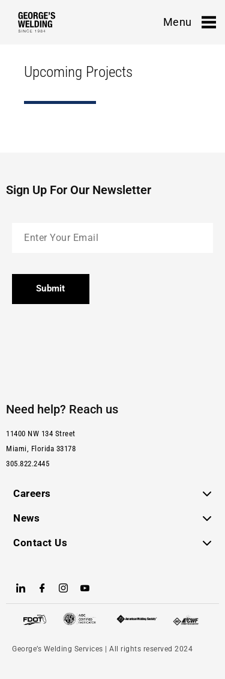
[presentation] (103, 348)
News (26, 518)
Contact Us (40, 543)
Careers (32, 493)
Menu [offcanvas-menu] (189, 22)
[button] (112, 493)
